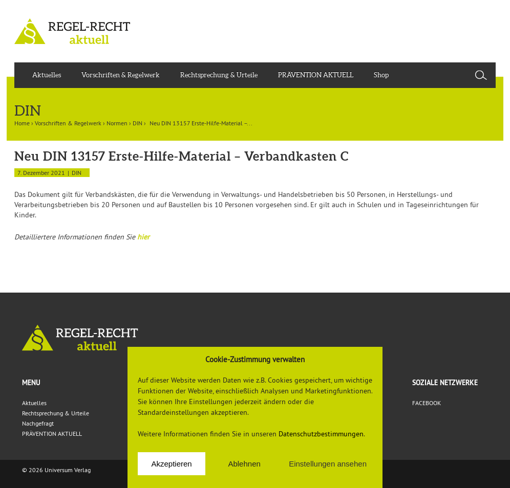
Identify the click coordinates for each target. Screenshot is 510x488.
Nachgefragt (38, 423)
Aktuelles (46, 75)
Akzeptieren (171, 463)
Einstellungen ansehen (328, 463)
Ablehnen (244, 463)
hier (143, 236)
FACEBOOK (426, 403)
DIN (137, 123)
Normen (117, 123)
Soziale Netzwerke (445, 382)
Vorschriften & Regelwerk (120, 75)
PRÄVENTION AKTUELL (315, 75)
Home (22, 123)
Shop (381, 75)
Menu (31, 382)
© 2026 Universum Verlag (56, 470)
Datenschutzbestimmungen (321, 433)
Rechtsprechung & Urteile (219, 75)
